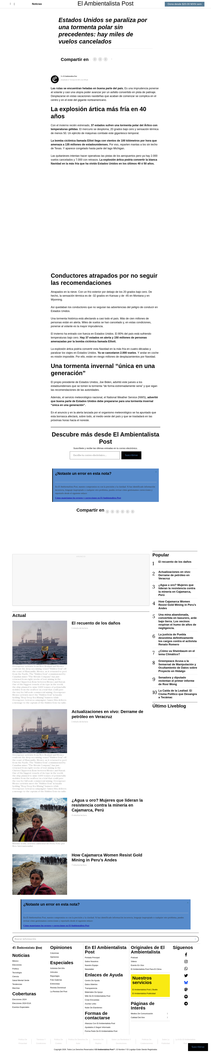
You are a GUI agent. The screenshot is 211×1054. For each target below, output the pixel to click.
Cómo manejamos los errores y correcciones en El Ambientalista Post (88, 498)
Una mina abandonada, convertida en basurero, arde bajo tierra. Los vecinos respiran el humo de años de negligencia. (177, 621)
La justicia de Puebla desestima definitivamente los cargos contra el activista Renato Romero (177, 639)
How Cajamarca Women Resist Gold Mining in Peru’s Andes (177, 605)
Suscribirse (131, 455)
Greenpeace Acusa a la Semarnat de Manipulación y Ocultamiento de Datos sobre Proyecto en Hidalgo (177, 665)
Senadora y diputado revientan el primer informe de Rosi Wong (176, 681)
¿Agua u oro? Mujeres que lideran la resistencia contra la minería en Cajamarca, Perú (107, 805)
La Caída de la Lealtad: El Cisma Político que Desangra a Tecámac (177, 694)
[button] (14, 4)
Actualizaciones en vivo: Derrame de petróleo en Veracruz (174, 575)
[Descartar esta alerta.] (156, 472)
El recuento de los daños (96, 623)
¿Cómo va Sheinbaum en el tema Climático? (176, 652)
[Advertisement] (81, 582)
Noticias (37, 4)
